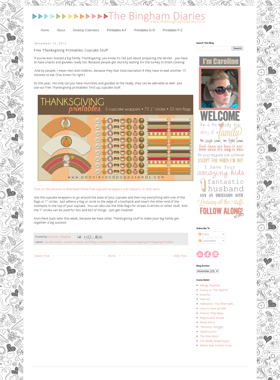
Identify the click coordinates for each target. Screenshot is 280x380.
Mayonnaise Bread (212, 318)
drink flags (90, 242)
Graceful (205, 294)
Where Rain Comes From (216, 345)
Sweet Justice (208, 331)
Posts (204, 234)
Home (45, 30)
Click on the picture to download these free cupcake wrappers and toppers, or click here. (97, 189)
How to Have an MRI (213, 308)
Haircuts (205, 299)
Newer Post (42, 256)
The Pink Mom (209, 336)
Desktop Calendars (86, 30)
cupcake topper (53, 242)
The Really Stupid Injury (214, 341)
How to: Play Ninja (211, 313)
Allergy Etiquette (210, 285)
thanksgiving (138, 242)
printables (124, 242)
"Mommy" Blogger (212, 327)
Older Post (180, 256)
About (61, 30)
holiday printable (107, 242)
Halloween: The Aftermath (216, 304)
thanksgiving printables (160, 242)
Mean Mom (207, 322)
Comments (207, 241)
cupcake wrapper (73, 242)
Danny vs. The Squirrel (214, 290)
